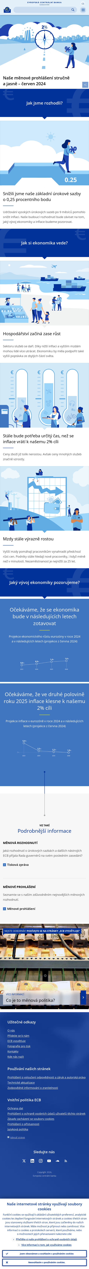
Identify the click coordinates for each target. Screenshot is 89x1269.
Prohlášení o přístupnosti (23, 1124)
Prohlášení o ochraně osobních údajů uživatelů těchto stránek (46, 1113)
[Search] (42, 9)
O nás (11, 1030)
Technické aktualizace (21, 1082)
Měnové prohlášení (21, 909)
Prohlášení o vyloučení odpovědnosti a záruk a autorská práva (46, 1077)
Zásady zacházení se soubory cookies (30, 1119)
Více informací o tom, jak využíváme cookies (46, 1245)
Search (72, 9)
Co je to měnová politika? (41, 998)
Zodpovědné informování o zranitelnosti (32, 1088)
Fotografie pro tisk (18, 1046)
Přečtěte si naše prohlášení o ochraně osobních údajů (46, 1239)
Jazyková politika (17, 1129)
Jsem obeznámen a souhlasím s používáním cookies (47, 1253)
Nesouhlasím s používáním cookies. (46, 1262)
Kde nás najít (15, 1056)
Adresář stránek (17, 1137)
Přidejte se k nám (18, 1035)
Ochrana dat (15, 1108)
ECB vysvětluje (16, 1041)
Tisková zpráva (18, 865)
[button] (83, 3)
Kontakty (12, 1051)
